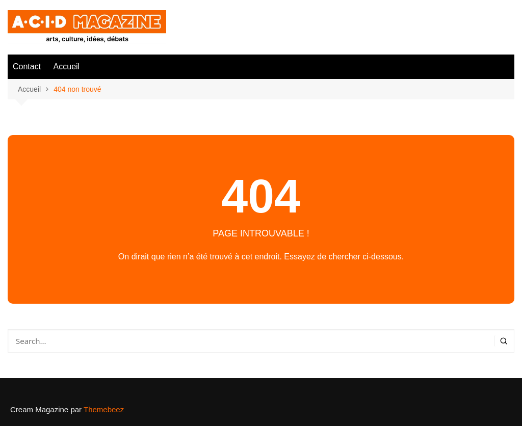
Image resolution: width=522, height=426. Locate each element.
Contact (27, 66)
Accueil (67, 66)
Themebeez (104, 409)
